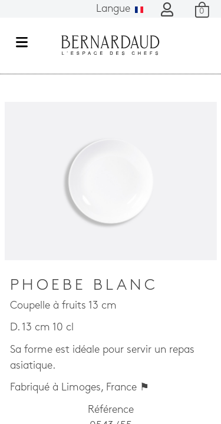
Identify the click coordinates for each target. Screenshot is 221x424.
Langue (119, 9)
